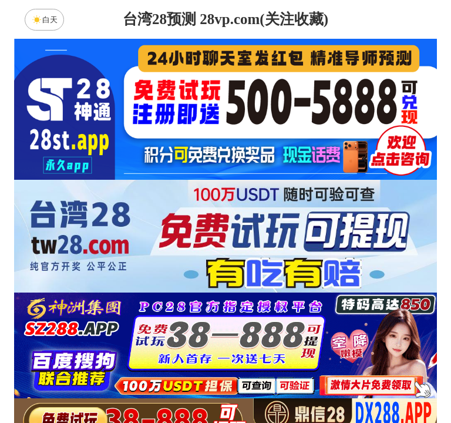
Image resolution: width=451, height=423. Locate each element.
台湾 (262, 290)
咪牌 (307, 238)
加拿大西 (188, 290)
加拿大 (113, 290)
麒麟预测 (325, 321)
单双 (337, 383)
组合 (114, 383)
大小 (262, 383)
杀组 (188, 383)
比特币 (337, 290)
